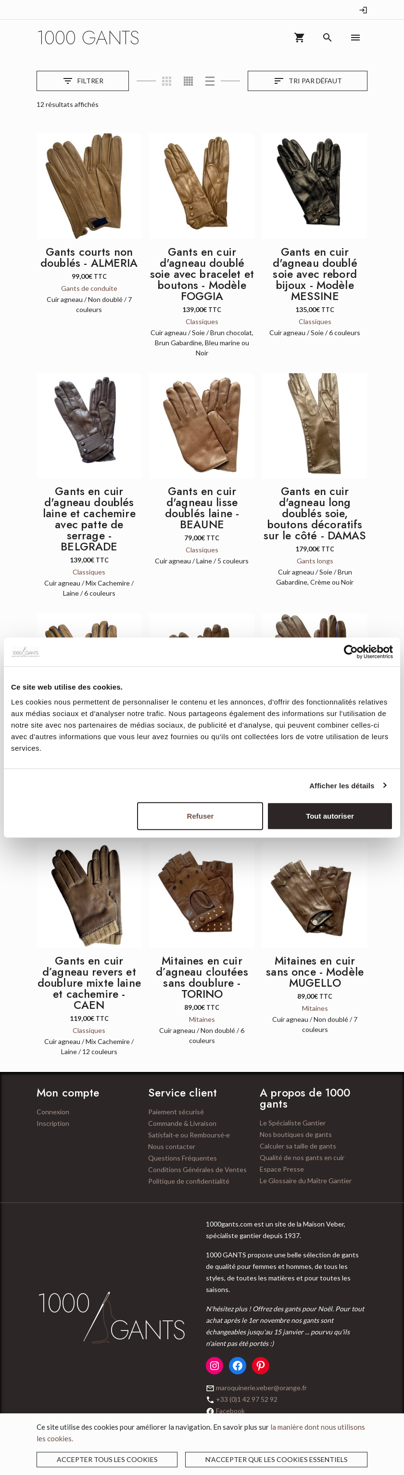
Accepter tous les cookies (107, 1459)
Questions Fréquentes (182, 1158)
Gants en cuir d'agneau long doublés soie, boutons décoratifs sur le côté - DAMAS (315, 513)
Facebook (230, 1411)
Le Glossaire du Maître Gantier (306, 1180)
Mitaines (202, 1019)
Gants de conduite (89, 288)
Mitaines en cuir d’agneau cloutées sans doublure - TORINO (202, 977)
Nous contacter (171, 1146)
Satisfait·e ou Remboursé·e (189, 1135)
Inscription (53, 1123)
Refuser (200, 816)
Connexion (53, 1112)
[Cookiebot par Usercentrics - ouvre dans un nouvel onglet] (351, 651)
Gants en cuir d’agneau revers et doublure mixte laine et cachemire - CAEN (89, 983)
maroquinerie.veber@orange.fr (261, 1388)
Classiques (202, 321)
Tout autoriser (330, 816)
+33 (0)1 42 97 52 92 (247, 1399)
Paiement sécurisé (176, 1112)
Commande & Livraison (182, 1123)
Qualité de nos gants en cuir (302, 1157)
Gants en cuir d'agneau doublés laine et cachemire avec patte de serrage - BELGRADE (89, 519)
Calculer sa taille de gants (298, 1146)
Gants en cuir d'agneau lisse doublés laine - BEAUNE (202, 508)
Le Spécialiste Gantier (293, 1123)
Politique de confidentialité (188, 1181)
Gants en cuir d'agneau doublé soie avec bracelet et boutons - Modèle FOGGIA (202, 274)
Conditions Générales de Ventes (197, 1169)
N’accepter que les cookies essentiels (276, 1459)
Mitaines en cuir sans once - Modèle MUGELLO (315, 972)
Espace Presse (282, 1169)
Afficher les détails (341, 785)
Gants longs (315, 561)
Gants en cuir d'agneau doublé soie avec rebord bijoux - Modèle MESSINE (315, 274)
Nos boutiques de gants (296, 1134)
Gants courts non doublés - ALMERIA (89, 257)
